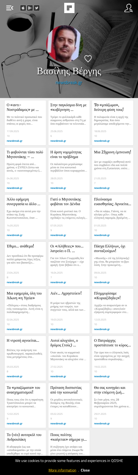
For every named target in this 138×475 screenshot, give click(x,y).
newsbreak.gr (69, 82)
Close (85, 470)
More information (62, 470)
